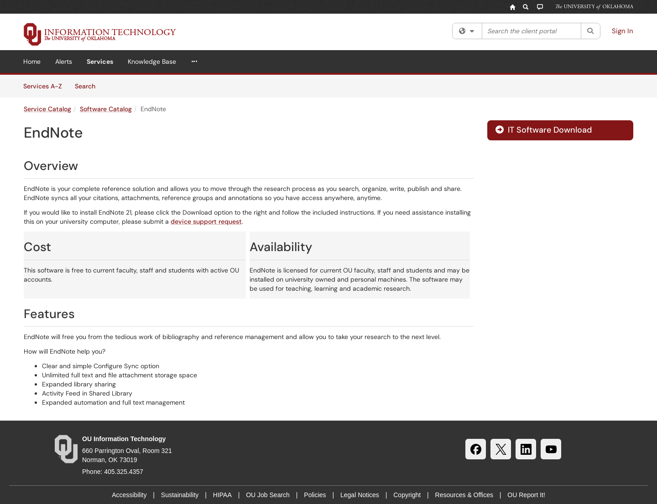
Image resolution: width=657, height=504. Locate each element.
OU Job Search (268, 495)
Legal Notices (359, 495)
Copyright (407, 495)
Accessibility (129, 495)
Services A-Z (42, 86)
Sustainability (180, 495)
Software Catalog (106, 109)
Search (88, 85)
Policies (315, 495)
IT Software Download (543, 129)
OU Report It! (526, 495)
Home (32, 61)
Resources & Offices (464, 495)
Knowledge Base (152, 61)
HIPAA (222, 495)
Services (100, 61)
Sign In (622, 31)
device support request (206, 221)
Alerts (63, 61)
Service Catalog (47, 109)
